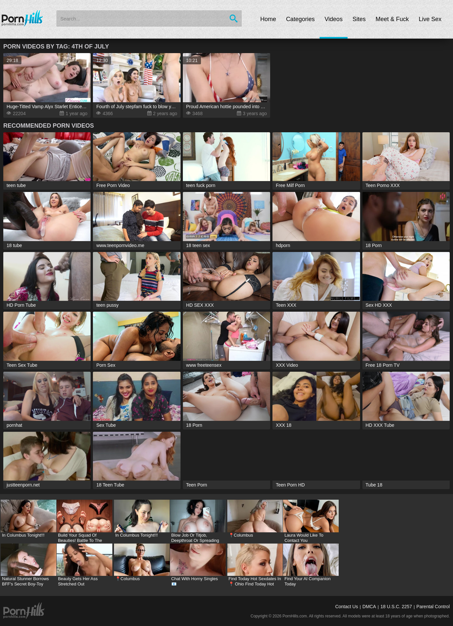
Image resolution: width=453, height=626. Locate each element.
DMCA (369, 606)
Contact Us (346, 606)
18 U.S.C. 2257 (396, 606)
